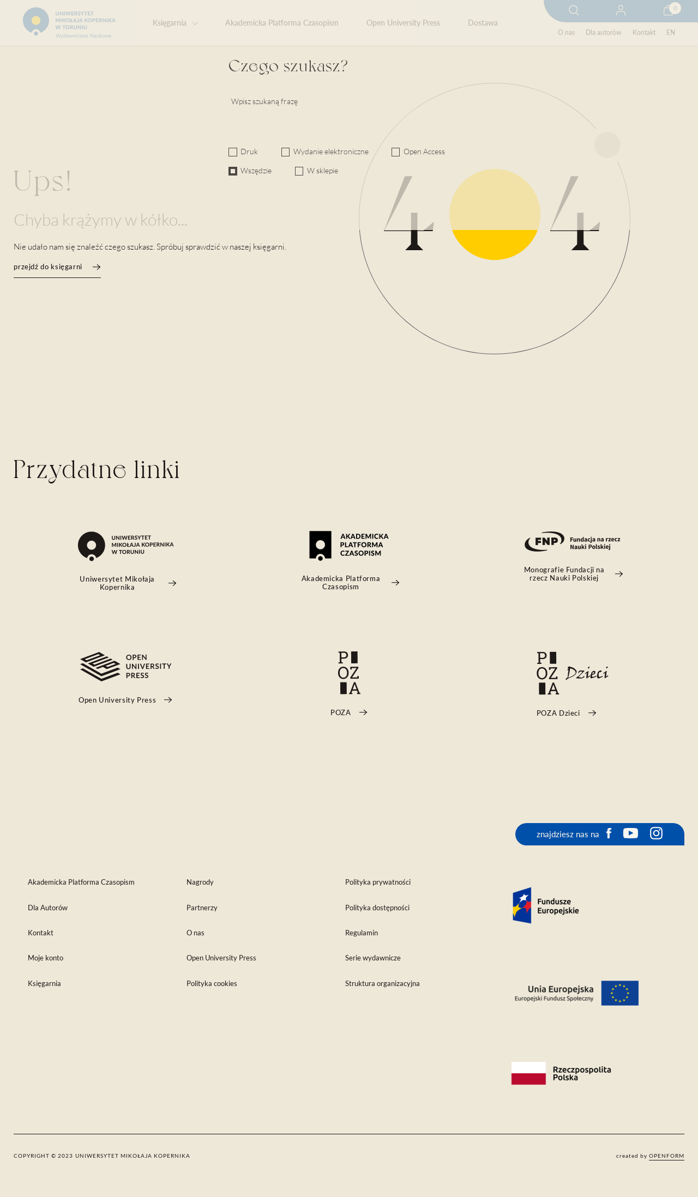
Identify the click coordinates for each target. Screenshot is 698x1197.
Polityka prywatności (378, 882)
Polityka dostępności (377, 908)
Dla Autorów (48, 908)
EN (670, 32)
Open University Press (403, 23)
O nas (566, 32)
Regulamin (361, 933)
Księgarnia (169, 23)
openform (666, 1155)
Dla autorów (603, 32)
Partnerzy (202, 908)
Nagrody (200, 882)
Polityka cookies (211, 984)
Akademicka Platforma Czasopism (282, 23)
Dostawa (483, 23)
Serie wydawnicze (373, 958)
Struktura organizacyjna (382, 984)
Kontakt (644, 32)
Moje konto (45, 958)
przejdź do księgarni (57, 267)
